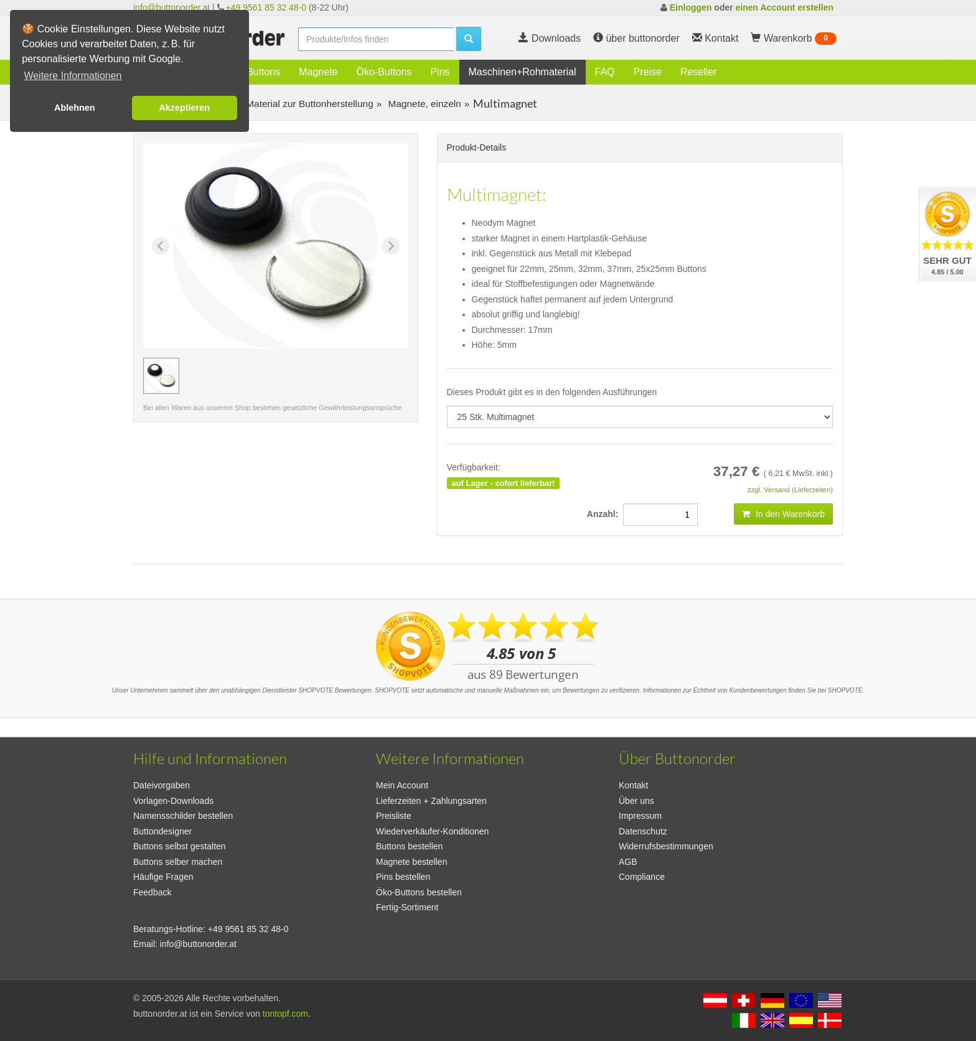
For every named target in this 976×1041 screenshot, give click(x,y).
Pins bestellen (403, 877)
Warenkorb (794, 38)
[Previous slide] (160, 245)
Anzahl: (605, 514)
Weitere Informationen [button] (72, 75)
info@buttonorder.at (171, 7)
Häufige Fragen (163, 877)
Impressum (640, 816)
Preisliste (393, 816)
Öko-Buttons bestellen (419, 892)
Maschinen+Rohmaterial (522, 72)
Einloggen (691, 7)
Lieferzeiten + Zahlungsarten (431, 801)
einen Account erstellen (784, 7)
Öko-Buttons (383, 72)
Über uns (636, 801)
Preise (648, 72)
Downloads (549, 38)
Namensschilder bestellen (183, 816)
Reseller (698, 72)
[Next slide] (391, 245)
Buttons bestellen (409, 846)
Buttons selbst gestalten (179, 846)
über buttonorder (636, 38)
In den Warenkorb (783, 514)
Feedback (152, 892)
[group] (161, 376)
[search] (376, 39)
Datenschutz (643, 831)
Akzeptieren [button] (184, 108)
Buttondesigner (162, 831)
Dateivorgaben (161, 785)
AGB (628, 862)
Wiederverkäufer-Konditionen (432, 831)
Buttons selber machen (177, 862)
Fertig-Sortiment (407, 907)
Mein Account (402, 785)
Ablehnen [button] (74, 108)
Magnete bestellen (411, 862)
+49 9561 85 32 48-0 (266, 7)
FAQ (605, 72)
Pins (439, 72)
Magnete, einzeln (423, 103)
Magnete (318, 72)
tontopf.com (285, 1014)
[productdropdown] (640, 417)
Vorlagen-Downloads (173, 801)
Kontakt (633, 785)
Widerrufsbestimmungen (666, 846)
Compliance (642, 877)
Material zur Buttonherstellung (308, 103)
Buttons (263, 72)
